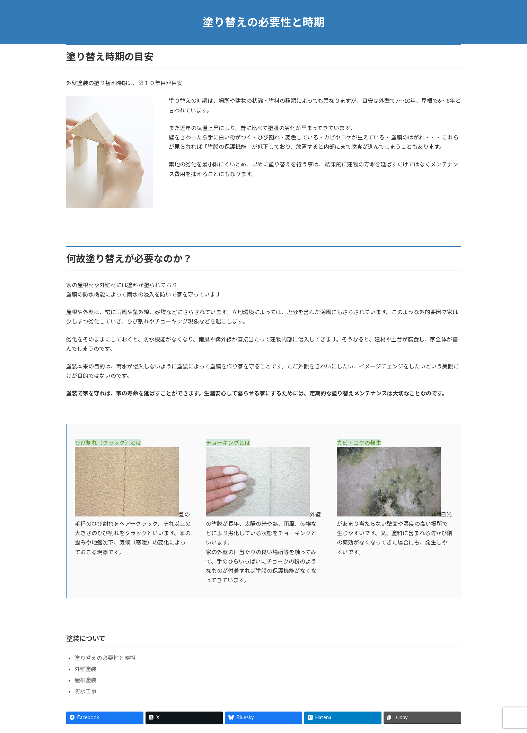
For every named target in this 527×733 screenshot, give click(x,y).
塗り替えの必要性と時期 (104, 657)
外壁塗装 (85, 669)
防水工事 (85, 691)
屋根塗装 (85, 680)
